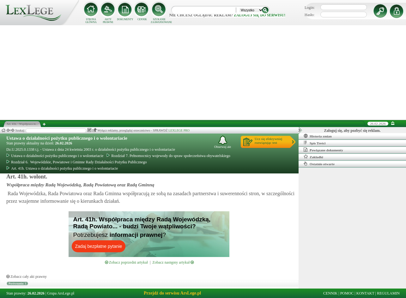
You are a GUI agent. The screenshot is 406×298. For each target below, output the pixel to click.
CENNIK (142, 19)
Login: (310, 7)
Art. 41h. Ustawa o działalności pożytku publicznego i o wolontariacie (62, 168)
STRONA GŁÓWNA (91, 21)
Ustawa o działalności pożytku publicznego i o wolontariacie (66, 138)
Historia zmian (318, 136)
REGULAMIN (388, 293)
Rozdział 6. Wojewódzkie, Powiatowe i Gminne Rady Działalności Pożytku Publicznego (76, 162)
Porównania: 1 (17, 283)
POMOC (347, 293)
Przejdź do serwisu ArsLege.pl (172, 293)
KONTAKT (365, 293)
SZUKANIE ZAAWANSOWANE (159, 21)
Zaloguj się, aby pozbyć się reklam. (352, 130)
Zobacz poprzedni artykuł (126, 262)
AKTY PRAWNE (108, 21)
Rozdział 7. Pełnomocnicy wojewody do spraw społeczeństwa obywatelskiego (168, 156)
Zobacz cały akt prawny (26, 276)
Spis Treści (314, 143)
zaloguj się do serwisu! (259, 15)
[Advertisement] (203, 72)
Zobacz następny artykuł (173, 262)
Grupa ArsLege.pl (60, 293)
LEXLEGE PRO (179, 130)
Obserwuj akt (222, 142)
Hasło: (309, 15)
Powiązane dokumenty (323, 150)
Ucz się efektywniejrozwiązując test (268, 140)
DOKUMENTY (125, 19)
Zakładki (313, 157)
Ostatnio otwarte (319, 163)
